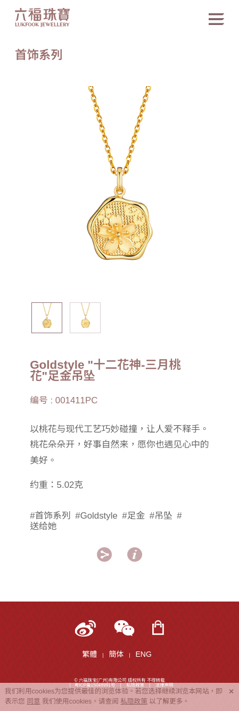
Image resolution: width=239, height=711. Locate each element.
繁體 (89, 654)
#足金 (133, 516)
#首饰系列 (50, 516)
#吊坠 (161, 516)
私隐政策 (133, 701)
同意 (33, 701)
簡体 (116, 654)
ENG (143, 654)
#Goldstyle (96, 516)
